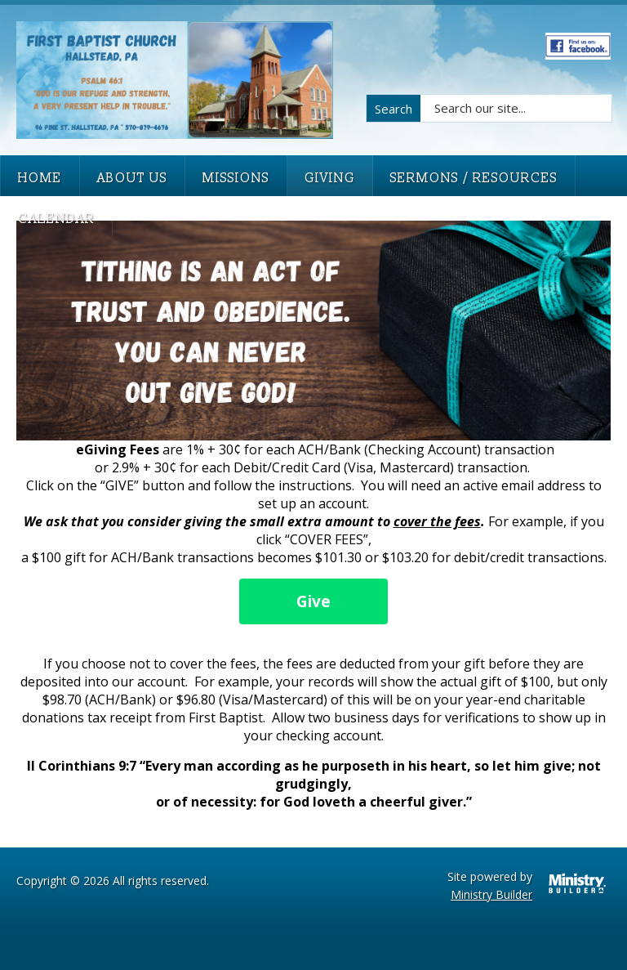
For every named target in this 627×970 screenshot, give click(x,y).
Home (40, 178)
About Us (132, 178)
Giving (330, 178)
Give (313, 601)
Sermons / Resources (474, 178)
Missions (235, 178)
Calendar (56, 219)
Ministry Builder (491, 894)
